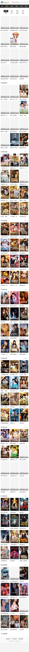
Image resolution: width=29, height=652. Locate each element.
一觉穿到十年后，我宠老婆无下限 (9, 168)
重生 (7, 6)
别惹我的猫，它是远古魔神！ (17, 512)
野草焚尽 (3, 322)
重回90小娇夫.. (4, 46)
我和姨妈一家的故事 (15, 597)
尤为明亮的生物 (14, 581)
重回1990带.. (13, 46)
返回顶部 (21, 638)
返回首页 (8, 638)
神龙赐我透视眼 (4, 423)
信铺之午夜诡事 (14, 528)
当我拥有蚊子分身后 (6, 560)
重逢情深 (22, 78)
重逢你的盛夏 (23, 46)
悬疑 (17, 13)
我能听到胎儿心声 (24, 354)
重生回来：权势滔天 (6, 115)
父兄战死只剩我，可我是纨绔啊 (8, 459)
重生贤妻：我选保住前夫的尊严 (8, 200)
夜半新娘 (12, 560)
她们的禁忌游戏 (4, 613)
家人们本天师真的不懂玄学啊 (8, 512)
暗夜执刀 (12, 423)
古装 (12, 13)
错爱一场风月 (13, 322)
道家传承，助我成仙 (15, 459)
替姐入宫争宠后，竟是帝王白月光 (18, 237)
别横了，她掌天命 (5, 390)
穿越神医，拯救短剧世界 (7, 184)
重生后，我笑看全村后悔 (16, 200)
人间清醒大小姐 (4, 374)
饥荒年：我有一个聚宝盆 (7, 216)
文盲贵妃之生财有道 (15, 475)
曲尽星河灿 (22, 613)
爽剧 (17, 6)
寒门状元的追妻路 (5, 475)
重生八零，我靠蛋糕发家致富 (17, 99)
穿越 (12, 6)
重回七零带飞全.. (24, 62)
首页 (2, 6)
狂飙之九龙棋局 (23, 560)
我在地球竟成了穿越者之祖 (16, 253)
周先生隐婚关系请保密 (15, 354)
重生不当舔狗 (13, 115)
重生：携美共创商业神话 (7, 99)
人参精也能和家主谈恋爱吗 (16, 544)
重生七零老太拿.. (5, 30)
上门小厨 (12, 613)
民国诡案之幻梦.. (14, 30)
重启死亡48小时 (14, 147)
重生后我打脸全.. (5, 78)
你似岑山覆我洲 (4, 338)
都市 (26, 6)
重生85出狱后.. (13, 78)
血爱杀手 (22, 581)
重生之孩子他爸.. (24, 30)
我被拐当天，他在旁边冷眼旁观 (17, 168)
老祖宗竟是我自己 (5, 253)
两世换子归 (13, 492)
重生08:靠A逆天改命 (15, 131)
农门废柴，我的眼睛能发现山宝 (17, 374)
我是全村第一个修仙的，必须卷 (17, 443)
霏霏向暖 (12, 407)
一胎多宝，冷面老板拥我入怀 (8, 354)
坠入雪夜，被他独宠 (6, 305)
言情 (21, 6)
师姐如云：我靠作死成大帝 (7, 443)
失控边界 (22, 629)
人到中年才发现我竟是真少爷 (8, 237)
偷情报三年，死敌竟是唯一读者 (17, 269)
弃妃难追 (3, 492)
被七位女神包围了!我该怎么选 (8, 629)
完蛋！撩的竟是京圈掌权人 (7, 269)
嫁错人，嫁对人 (23, 322)
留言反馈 (14, 638)
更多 (26, 83)
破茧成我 (22, 305)
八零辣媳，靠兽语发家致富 (16, 216)
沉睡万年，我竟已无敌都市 (16, 285)
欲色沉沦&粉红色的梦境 (6, 597)
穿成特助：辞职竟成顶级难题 (8, 285)
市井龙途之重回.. (14, 62)
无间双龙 (22, 423)
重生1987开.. (4, 62)
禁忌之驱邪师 (13, 629)
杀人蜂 (2, 528)
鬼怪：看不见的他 (5, 544)
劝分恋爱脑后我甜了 (15, 338)
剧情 (23, 13)
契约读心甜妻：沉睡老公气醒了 (17, 305)
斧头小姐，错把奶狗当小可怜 (17, 390)
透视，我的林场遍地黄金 (7, 407)
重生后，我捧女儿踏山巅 (7, 147)
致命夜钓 (22, 512)
